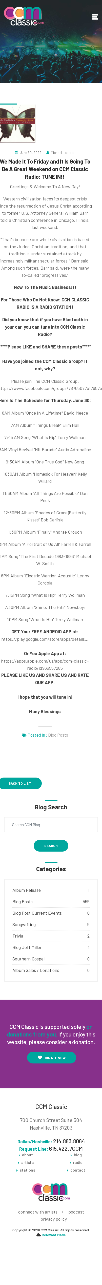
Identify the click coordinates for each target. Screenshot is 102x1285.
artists (27, 1162)
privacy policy (53, 1219)
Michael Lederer (63, 152)
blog (78, 1155)
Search (51, 845)
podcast (76, 1211)
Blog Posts (58, 734)
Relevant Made (54, 1235)
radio (78, 1162)
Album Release (26, 890)
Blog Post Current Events (37, 913)
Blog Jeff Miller (27, 947)
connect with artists (37, 1211)
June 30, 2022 (31, 152)
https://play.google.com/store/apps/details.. (44, 639)
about (27, 1155)
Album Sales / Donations (35, 970)
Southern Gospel (28, 958)
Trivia (17, 935)
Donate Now (52, 1058)
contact (77, 1170)
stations (27, 1170)
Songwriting (24, 924)
